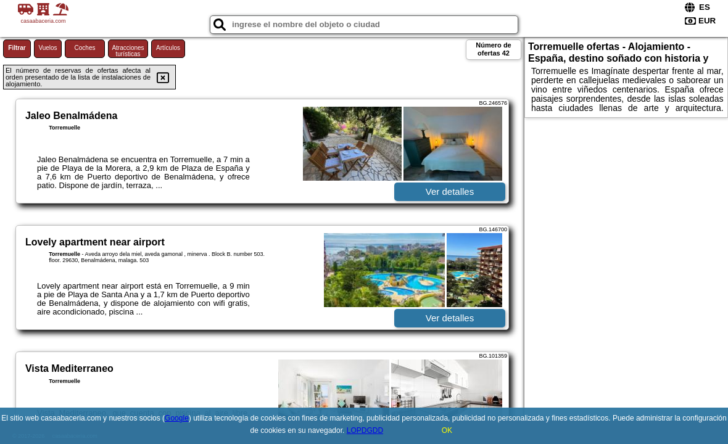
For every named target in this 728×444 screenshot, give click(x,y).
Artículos (168, 47)
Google (177, 418)
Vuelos (47, 47)
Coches (85, 47)
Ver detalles (450, 191)
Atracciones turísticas (128, 50)
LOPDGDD (365, 430)
